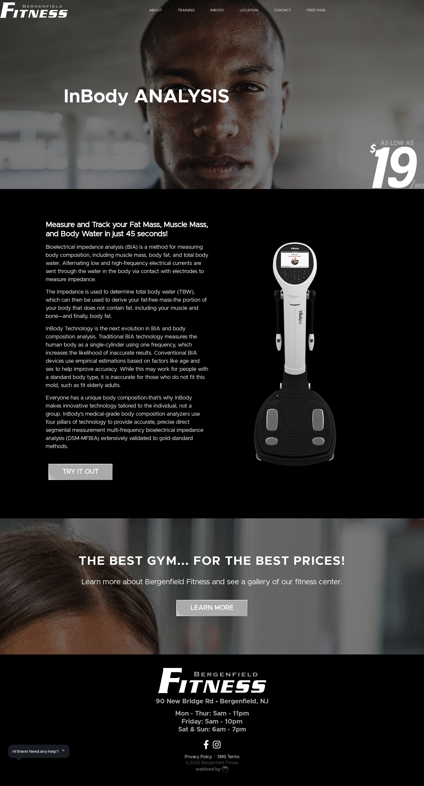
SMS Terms (228, 757)
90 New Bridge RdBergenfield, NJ (212, 701)
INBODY (238, 10)
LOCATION (271, 10)
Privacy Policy (198, 757)
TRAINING (206, 10)
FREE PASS (342, 10)
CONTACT (306, 10)
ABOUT (175, 10)
